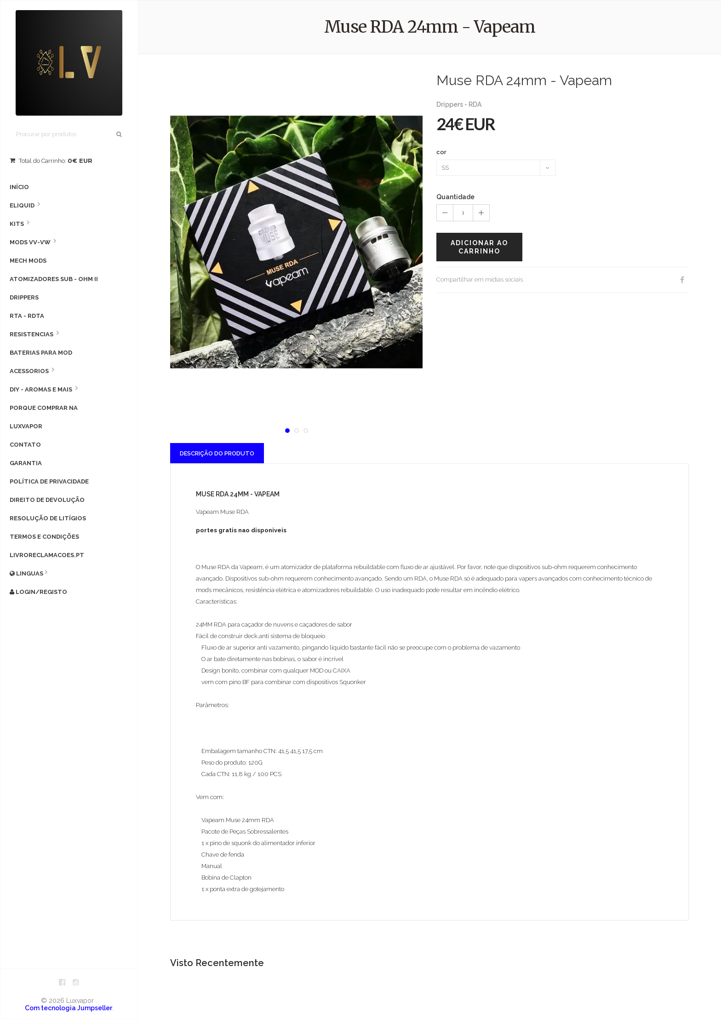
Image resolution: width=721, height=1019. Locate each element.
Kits (17, 223)
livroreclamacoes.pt (47, 555)
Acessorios (29, 371)
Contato (25, 444)
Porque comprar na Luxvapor (44, 417)
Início (19, 187)
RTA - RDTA (27, 315)
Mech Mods (28, 260)
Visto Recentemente (217, 962)
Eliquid (22, 205)
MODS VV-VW (30, 242)
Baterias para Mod (41, 352)
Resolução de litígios (48, 518)
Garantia (26, 463)
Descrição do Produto (217, 453)
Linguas (26, 573)
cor (441, 152)
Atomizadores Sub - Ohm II (54, 279)
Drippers (24, 297)
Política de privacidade (49, 481)
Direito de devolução (47, 499)
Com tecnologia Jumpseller (68, 1008)
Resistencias (31, 334)
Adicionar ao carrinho (479, 247)
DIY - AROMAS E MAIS (41, 389)
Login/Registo (38, 591)
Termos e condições (44, 536)
